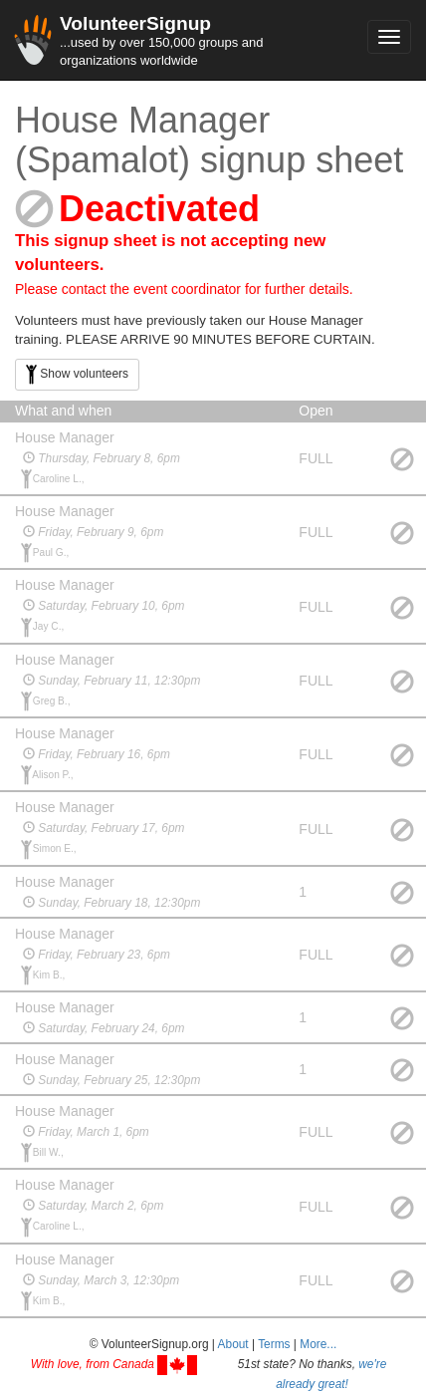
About (233, 1344)
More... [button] (318, 1344)
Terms (274, 1344)
